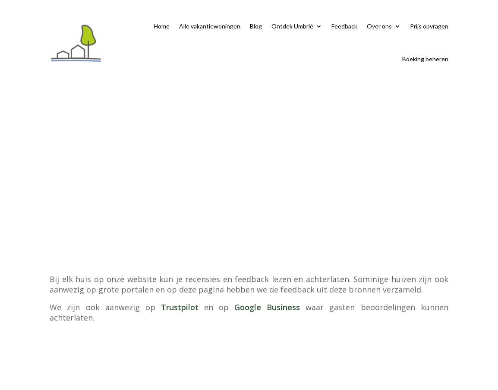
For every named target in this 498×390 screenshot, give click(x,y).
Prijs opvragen (429, 26)
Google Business (267, 307)
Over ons (379, 26)
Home (162, 26)
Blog (256, 26)
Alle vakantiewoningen (209, 26)
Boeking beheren (425, 59)
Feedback (344, 26)
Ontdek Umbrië (292, 26)
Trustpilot (180, 307)
